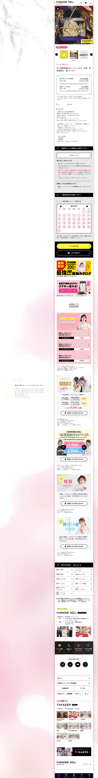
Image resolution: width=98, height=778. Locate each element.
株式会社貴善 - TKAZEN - (73, 709)
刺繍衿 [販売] (59, 574)
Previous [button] (61, 206)
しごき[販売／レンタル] (80, 588)
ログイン (78, 694)
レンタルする (74, 246)
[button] (91, 25)
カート (87, 694)
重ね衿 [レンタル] (80, 574)
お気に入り (61, 694)
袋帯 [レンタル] (60, 583)
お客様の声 (65, 688)
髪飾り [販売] (59, 569)
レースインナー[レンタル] (79, 569)
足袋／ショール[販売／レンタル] (61, 593)
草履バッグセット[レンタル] (61, 588)
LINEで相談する (75, 253)
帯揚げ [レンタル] (80, 579)
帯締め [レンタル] (61, 579)
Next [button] (87, 206)
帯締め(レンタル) (61, 47)
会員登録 (69, 694)
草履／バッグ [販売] (80, 583)
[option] (74, 219)
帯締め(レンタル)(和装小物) (68, 600)
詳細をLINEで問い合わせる (75, 413)
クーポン (82, 688)
